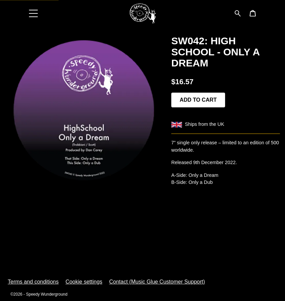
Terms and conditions (33, 282)
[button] (33, 13)
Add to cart (198, 100)
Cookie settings (84, 282)
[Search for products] (238, 12)
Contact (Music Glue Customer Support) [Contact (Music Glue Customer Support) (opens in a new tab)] (157, 282)
